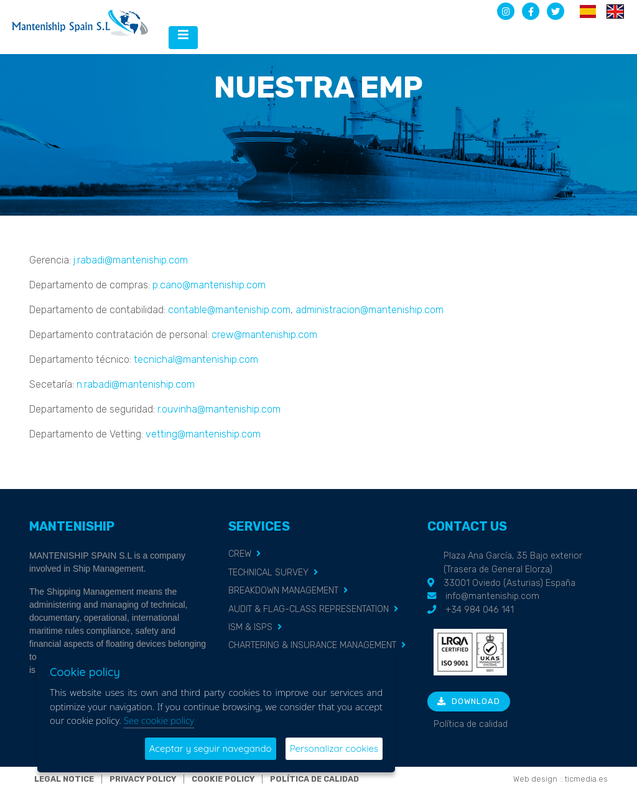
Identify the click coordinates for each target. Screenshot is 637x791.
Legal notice (64, 779)
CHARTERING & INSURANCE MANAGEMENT (312, 645)
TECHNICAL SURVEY (268, 572)
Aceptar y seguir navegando (210, 748)
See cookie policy (159, 720)
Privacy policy (142, 779)
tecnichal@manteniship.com (196, 359)
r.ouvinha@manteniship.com (219, 409)
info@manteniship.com (492, 596)
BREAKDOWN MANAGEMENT (283, 590)
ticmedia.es (586, 779)
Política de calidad (471, 724)
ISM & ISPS (250, 627)
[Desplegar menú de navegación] (183, 37)
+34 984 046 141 (479, 610)
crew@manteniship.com (264, 335)
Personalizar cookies (334, 748)
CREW (239, 554)
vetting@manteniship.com (203, 434)
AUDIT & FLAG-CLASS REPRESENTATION (308, 609)
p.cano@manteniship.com (209, 285)
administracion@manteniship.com (369, 310)
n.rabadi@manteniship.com (136, 384)
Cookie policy (223, 779)
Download (468, 701)
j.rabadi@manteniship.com (130, 260)
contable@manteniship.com (229, 310)
